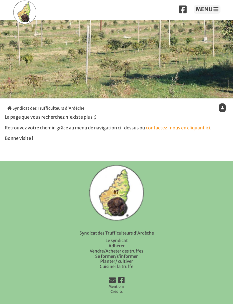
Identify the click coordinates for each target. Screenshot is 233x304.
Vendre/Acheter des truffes (116, 251)
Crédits (116, 291)
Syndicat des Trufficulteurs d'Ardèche (45, 108)
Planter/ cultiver (116, 261)
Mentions (116, 286)
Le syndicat (116, 240)
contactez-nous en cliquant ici (178, 128)
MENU (207, 9)
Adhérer (116, 246)
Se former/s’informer (116, 256)
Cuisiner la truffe (116, 266)
